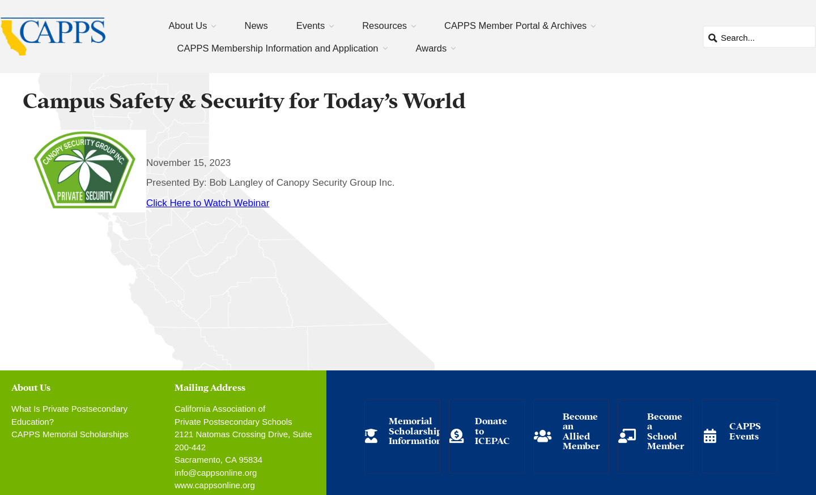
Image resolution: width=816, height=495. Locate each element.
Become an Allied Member (581, 430)
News (255, 25)
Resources (384, 25)
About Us (188, 25)
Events (310, 25)
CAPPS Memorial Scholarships (70, 434)
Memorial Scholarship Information (415, 430)
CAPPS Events (745, 430)
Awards (431, 48)
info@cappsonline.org (216, 472)
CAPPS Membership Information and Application (278, 48)
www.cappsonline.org (215, 485)
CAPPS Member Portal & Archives (515, 25)
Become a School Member (666, 430)
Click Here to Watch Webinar (207, 203)
